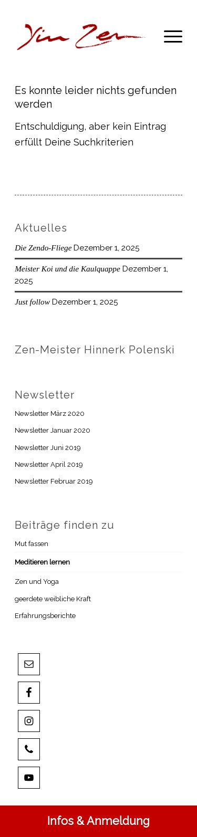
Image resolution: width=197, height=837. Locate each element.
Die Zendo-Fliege (43, 247)
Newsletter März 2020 (50, 413)
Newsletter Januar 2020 (52, 430)
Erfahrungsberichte (45, 616)
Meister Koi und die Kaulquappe (67, 268)
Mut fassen (31, 544)
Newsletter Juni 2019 (48, 448)
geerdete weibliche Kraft (53, 599)
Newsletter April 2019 (49, 464)
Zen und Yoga (37, 581)
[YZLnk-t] (82, 36)
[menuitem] (167, 36)
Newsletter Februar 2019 (54, 481)
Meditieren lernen (42, 562)
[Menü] (167, 36)
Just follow (32, 301)
